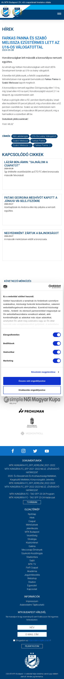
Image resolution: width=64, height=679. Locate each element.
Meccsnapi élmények (32, 549)
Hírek (32, 517)
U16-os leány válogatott (44, 136)
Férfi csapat (32, 567)
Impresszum (32, 601)
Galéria (32, 546)
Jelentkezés (32, 528)
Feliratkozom (32, 646)
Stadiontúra (32, 557)
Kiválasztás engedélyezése (32, 390)
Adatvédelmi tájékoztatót (39, 640)
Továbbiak (32, 502)
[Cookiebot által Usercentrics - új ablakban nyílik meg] (48, 286)
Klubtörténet (32, 542)
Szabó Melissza (20, 140)
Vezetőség (32, 535)
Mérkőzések (32, 524)
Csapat (32, 521)
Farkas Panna (38, 140)
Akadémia (32, 571)
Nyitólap (32, 514)
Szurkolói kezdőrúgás (32, 553)
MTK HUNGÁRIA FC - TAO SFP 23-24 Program (32, 494)
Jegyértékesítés (32, 575)
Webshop (32, 578)
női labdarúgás (20, 136)
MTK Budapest (32, 532)
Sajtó (32, 560)
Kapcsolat (32, 589)
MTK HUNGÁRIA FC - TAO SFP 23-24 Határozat (32, 497)
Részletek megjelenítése (43, 372)
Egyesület (32, 585)
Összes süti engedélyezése (32, 381)
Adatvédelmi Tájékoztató (32, 604)
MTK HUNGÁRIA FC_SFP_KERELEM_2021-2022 (32, 465)
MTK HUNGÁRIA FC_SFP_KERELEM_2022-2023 (32, 483)
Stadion (32, 582)
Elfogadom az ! (33, 640)
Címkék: (6, 136)
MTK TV (32, 564)
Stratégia (32, 539)
